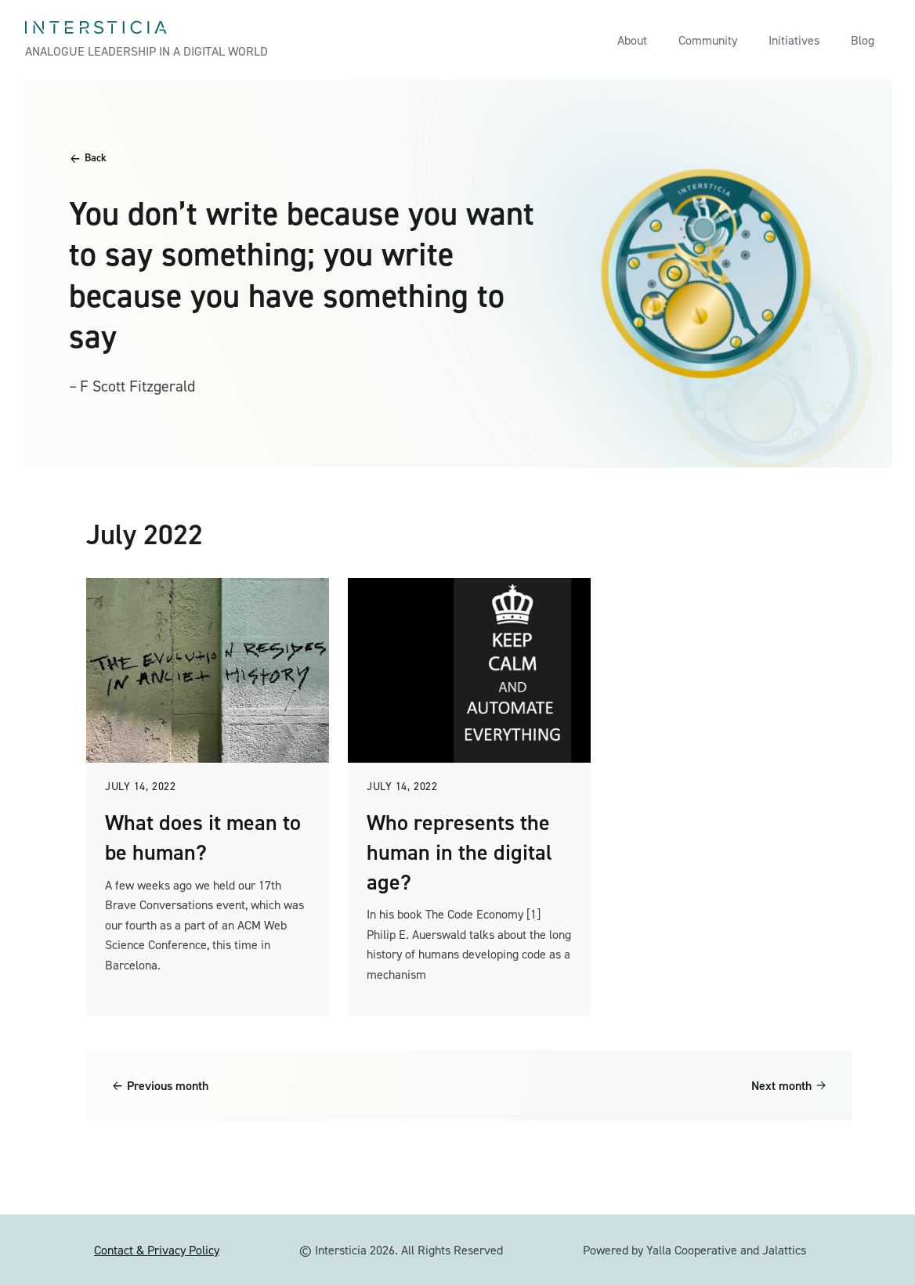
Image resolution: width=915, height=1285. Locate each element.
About (632, 40)
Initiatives (794, 40)
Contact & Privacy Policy (156, 1250)
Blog (862, 40)
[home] (146, 40)
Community (707, 40)
